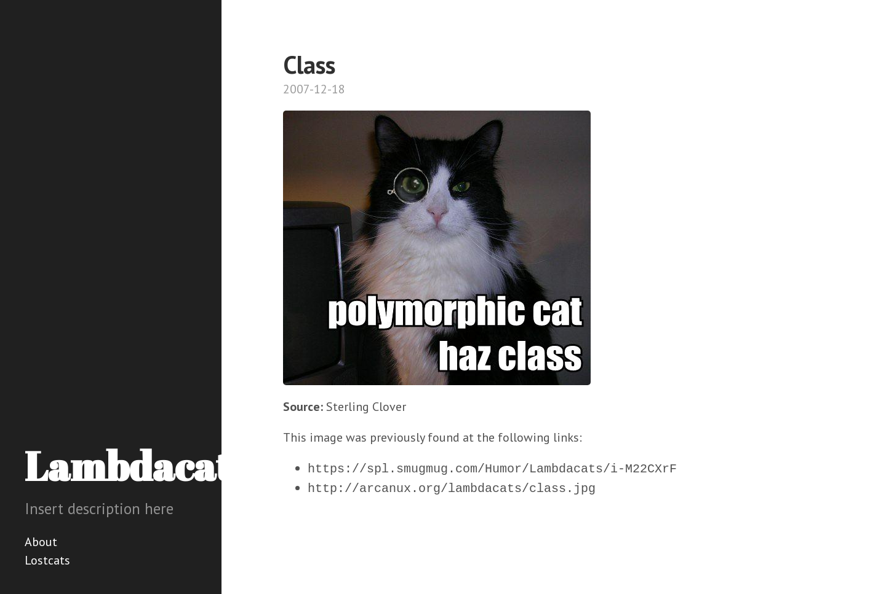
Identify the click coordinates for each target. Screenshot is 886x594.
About (41, 542)
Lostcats (47, 560)
